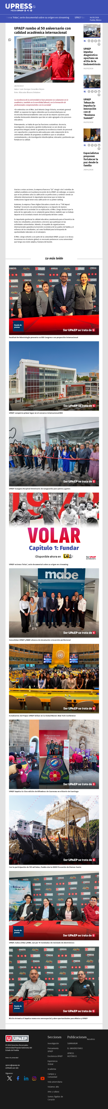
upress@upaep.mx (12, 1065)
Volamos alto (53, 1087)
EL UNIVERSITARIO (75, 1048)
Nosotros (91, 1039)
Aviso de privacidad (11, 1058)
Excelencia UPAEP (55, 1056)
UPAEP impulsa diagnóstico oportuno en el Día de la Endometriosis (92, 56)
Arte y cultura (53, 1092)
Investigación (53, 1043)
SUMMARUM (72, 1043)
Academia (52, 1069)
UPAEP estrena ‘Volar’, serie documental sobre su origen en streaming (38, 17)
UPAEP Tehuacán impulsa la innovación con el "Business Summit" (90, 109)
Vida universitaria (55, 1082)
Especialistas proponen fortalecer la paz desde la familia (91, 159)
